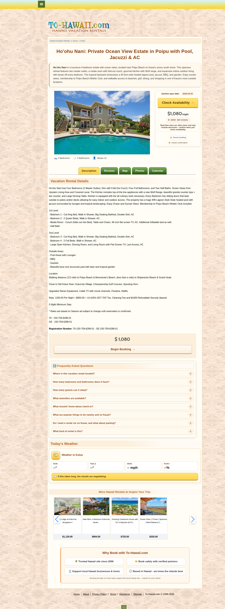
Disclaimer (124, 591)
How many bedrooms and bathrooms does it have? (81, 382)
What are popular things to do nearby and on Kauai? (82, 415)
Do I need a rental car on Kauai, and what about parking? (84, 423)
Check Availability (176, 102)
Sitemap (137, 591)
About (86, 591)
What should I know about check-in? (73, 406)
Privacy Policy (99, 591)
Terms (113, 591)
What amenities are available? (69, 398)
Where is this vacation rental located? (74, 373)
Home (77, 591)
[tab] (89, 170)
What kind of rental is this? (68, 431)
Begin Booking (121, 349)
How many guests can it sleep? (70, 390)
